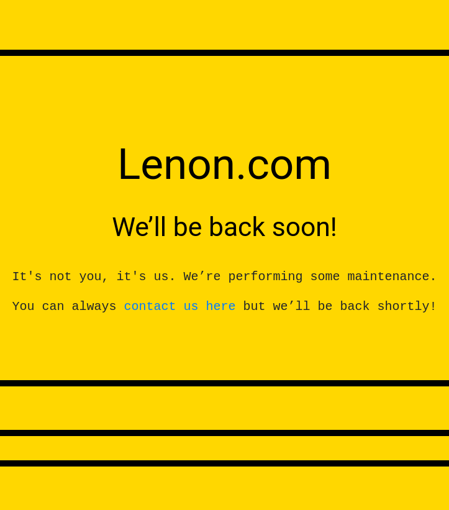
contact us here (179, 306)
